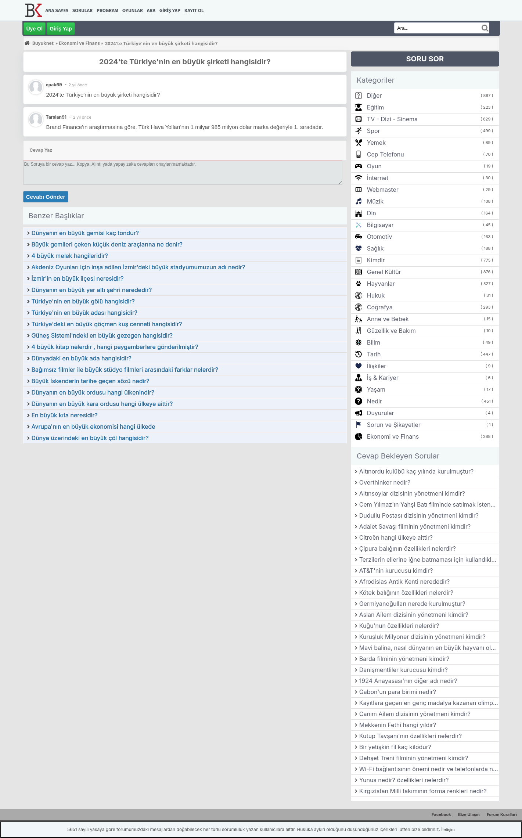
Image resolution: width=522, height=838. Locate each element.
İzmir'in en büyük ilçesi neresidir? (78, 278)
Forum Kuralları (502, 814)
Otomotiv (379, 236)
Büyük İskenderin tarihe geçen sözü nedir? (91, 381)
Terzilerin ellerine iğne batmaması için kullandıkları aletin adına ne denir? (429, 559)
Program (107, 10)
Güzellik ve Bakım (391, 330)
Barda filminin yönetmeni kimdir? (404, 658)
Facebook (441, 814)
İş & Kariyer (383, 377)
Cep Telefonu (385, 154)
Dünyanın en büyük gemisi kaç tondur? (85, 233)
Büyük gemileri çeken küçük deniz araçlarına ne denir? (107, 244)
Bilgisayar (380, 225)
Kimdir (376, 260)
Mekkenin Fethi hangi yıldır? (397, 725)
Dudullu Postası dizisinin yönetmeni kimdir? (419, 515)
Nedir (374, 401)
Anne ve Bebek (388, 319)
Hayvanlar (381, 283)
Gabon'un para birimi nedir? (397, 691)
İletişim (448, 829)
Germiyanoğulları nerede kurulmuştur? (412, 603)
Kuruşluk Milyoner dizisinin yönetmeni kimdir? (422, 636)
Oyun (374, 166)
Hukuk (376, 295)
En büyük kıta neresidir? (65, 415)
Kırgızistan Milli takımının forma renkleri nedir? (423, 791)
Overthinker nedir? (384, 482)
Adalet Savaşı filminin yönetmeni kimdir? (415, 526)
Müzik (375, 201)
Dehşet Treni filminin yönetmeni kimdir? (413, 758)
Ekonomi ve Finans (393, 436)
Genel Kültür (384, 272)
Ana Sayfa (57, 10)
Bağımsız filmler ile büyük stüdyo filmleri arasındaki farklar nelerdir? (125, 369)
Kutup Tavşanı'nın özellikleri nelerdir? (410, 736)
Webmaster (383, 189)
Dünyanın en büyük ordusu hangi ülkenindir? (93, 392)
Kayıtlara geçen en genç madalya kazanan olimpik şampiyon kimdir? (429, 702)
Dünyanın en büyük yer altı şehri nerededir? (92, 290)
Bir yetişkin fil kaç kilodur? (395, 747)
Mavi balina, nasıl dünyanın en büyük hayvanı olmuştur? (429, 647)
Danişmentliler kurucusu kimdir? (403, 669)
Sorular (82, 10)
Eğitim (375, 107)
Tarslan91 (56, 117)
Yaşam (376, 389)
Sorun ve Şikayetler (394, 424)
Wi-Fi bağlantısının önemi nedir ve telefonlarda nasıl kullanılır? (429, 769)
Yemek (376, 142)
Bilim (373, 342)
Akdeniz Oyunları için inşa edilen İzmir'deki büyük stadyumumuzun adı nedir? (138, 267)
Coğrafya (380, 307)
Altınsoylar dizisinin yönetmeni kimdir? (412, 493)
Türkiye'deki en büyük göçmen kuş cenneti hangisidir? (107, 324)
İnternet (377, 177)
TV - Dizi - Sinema (392, 119)
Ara (151, 10)
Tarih (374, 354)
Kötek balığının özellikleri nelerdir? (406, 592)
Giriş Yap (169, 10)
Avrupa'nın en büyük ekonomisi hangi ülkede (93, 426)
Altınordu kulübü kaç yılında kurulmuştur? (416, 471)
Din (371, 213)
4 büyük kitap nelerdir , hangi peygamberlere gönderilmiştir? (115, 346)
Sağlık (375, 248)
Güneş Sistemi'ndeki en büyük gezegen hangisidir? (102, 335)
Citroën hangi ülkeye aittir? (396, 537)
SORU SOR (425, 58)
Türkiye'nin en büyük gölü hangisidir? (83, 301)
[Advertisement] (185, 499)
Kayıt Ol (194, 10)
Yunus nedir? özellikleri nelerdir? (404, 780)
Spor (373, 130)
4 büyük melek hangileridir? (70, 255)
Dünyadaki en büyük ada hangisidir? (82, 358)
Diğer (374, 95)
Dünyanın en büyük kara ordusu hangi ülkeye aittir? (102, 403)
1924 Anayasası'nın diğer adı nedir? (408, 680)
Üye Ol (34, 29)
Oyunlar (132, 10)
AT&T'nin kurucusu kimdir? (396, 570)
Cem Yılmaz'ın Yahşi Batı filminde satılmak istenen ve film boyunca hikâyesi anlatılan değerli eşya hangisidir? (429, 504)
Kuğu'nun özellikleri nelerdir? (399, 625)
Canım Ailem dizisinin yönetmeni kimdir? (415, 713)
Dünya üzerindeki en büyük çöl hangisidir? (90, 438)
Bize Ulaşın (469, 814)
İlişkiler (376, 366)
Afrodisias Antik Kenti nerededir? (404, 581)
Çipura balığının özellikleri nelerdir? (407, 548)
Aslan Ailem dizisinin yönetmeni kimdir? (413, 614)
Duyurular (380, 413)
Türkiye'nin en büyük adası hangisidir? (84, 312)
